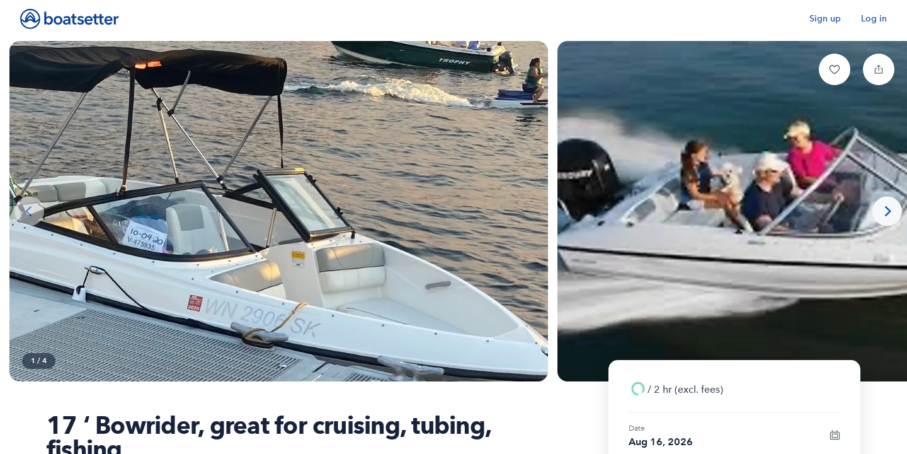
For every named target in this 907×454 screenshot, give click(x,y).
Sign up (825, 18)
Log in (874, 18)
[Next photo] (887, 211)
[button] (834, 69)
